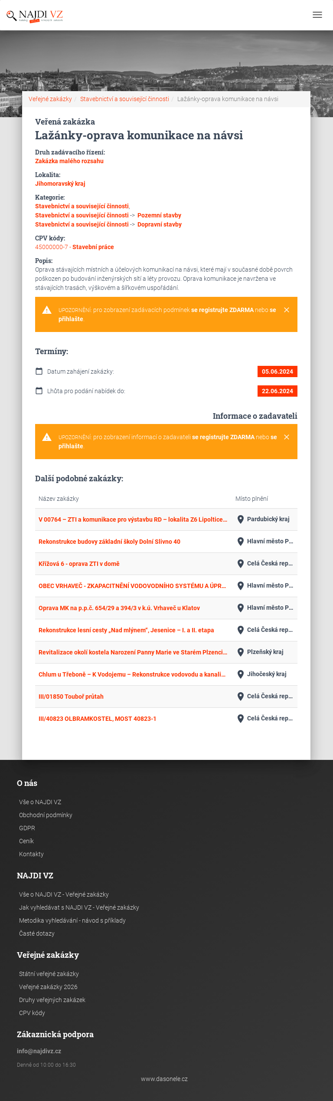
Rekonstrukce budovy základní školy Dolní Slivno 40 (109, 541)
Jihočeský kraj (261, 674)
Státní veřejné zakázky (49, 973)
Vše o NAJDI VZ (40, 802)
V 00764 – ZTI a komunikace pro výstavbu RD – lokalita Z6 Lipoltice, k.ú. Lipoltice (134, 519)
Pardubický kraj (262, 519)
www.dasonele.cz (164, 1078)
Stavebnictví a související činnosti (124, 98)
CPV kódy (32, 1012)
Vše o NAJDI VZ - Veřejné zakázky (64, 894)
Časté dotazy (37, 933)
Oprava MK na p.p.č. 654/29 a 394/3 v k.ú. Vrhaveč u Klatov (119, 608)
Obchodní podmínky (45, 815)
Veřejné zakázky (50, 98)
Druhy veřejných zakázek (52, 999)
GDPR (27, 828)
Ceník (26, 841)
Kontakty (31, 854)
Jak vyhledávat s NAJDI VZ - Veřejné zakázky (79, 907)
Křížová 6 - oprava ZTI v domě (79, 563)
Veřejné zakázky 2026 (48, 986)
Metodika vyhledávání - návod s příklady (72, 920)
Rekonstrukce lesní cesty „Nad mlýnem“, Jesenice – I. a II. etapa (126, 630)
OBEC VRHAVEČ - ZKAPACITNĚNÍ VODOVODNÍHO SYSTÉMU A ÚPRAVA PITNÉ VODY (134, 585)
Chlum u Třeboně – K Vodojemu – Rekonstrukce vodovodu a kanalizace (134, 674)
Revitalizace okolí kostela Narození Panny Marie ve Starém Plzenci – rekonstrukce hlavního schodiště (134, 652)
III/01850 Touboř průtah (71, 696)
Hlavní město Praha (264, 541)
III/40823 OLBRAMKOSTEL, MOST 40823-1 (98, 718)
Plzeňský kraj (259, 652)
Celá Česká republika (264, 564)
